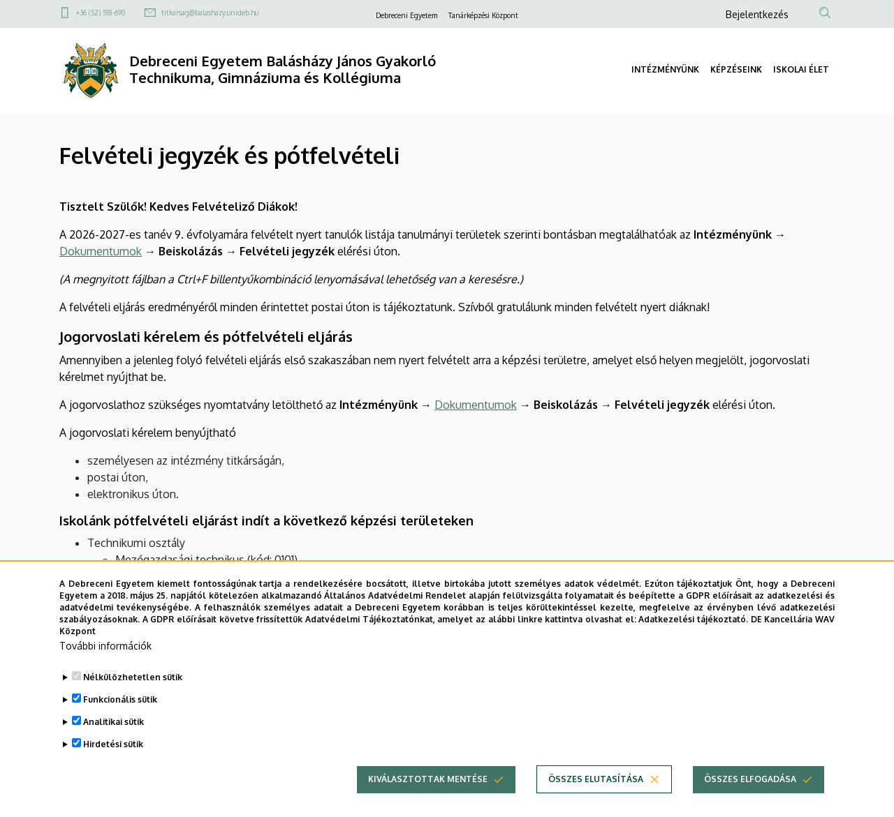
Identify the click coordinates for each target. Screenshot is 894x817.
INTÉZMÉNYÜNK (665, 69)
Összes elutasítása (595, 802)
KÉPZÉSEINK (736, 69)
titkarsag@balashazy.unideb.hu (209, 12)
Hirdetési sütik (113, 767)
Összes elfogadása (750, 802)
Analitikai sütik (113, 745)
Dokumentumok (100, 251)
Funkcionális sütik (120, 722)
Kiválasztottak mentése (428, 802)
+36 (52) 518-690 (100, 12)
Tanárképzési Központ (483, 15)
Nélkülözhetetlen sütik (132, 700)
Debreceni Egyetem (406, 15)
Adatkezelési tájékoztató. (693, 641)
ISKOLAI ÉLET (801, 69)
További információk (105, 669)
